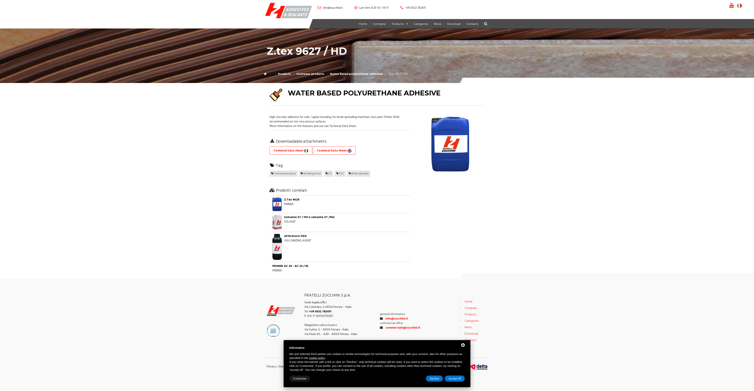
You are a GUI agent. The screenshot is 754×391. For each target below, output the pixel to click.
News (437, 24)
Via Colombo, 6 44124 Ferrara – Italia (327, 307)
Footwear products (310, 74)
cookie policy (317, 358)
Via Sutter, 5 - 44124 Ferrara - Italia (326, 329)
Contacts (472, 24)
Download (454, 24)
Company (379, 24)
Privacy (271, 366)
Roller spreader (359, 173)
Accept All (455, 378)
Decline (434, 378)
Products (398, 24)
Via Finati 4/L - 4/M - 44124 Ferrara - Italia (330, 334)
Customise (300, 378)
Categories (421, 24)
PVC (340, 173)
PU (329, 173)
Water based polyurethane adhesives (356, 74)
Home (363, 24)
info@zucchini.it (333, 7)
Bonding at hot (311, 173)
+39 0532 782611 (415, 7)
